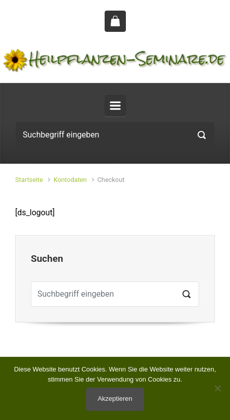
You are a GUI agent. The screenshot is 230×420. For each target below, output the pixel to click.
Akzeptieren (115, 398)
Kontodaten (70, 179)
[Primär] (115, 105)
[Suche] (115, 135)
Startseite (29, 179)
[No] (217, 388)
